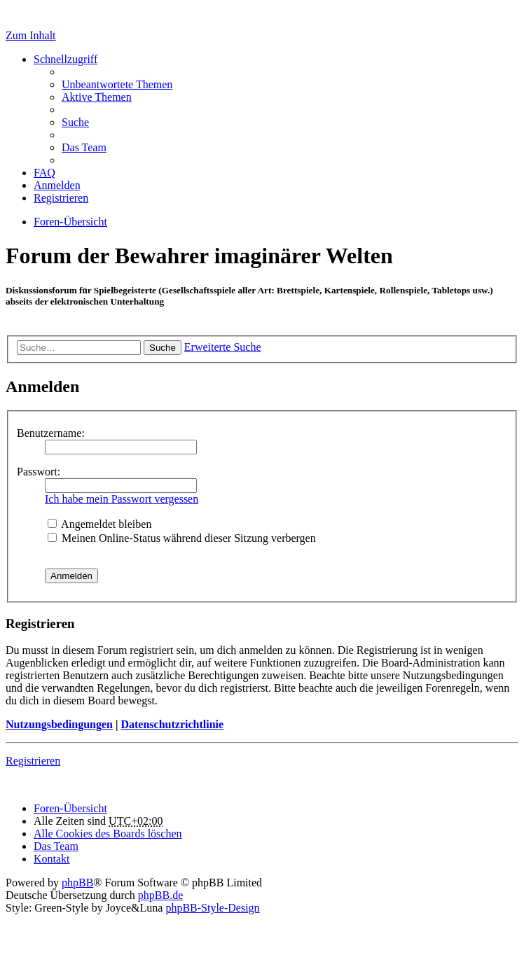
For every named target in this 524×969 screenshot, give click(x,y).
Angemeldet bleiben (99, 524)
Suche (162, 347)
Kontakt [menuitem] (52, 859)
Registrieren (33, 761)
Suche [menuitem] (75, 122)
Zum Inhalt (31, 35)
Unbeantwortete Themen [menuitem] (117, 84)
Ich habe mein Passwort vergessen (121, 499)
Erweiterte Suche (222, 347)
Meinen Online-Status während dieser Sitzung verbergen (182, 538)
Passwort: (38, 471)
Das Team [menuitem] (84, 147)
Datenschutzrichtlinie (171, 724)
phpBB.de (160, 895)
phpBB (77, 882)
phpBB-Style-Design (212, 908)
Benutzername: (51, 433)
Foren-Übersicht (70, 808)
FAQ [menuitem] (44, 173)
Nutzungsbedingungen (59, 724)
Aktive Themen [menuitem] (97, 97)
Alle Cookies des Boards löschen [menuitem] (108, 833)
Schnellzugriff (65, 59)
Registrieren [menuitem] (61, 198)
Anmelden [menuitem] (57, 185)
